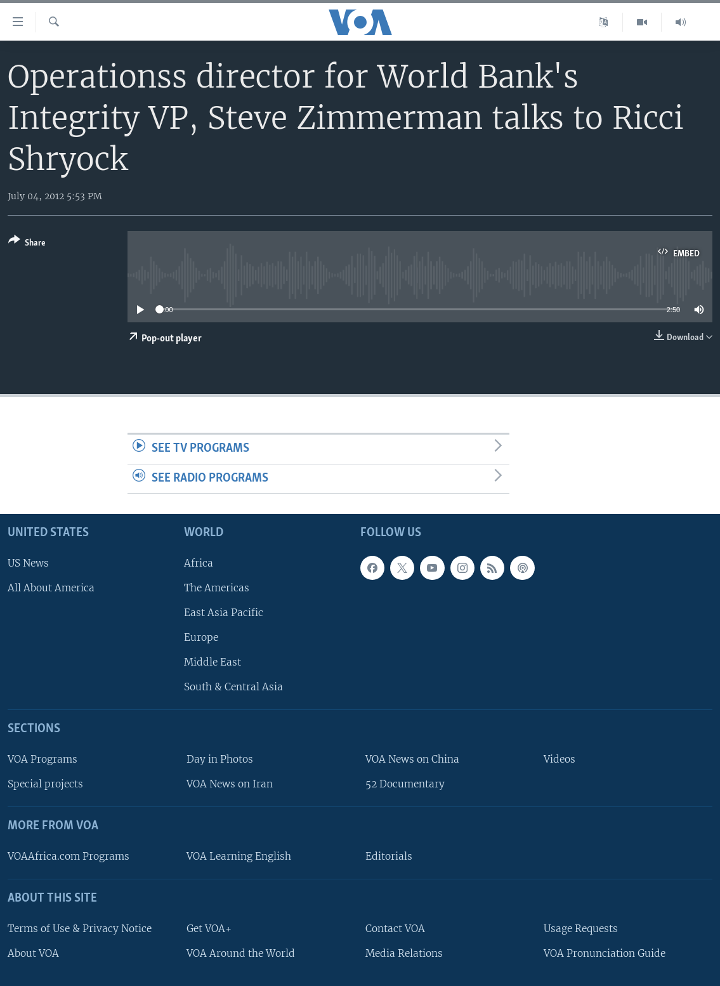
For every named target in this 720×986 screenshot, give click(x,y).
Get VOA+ (209, 929)
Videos (559, 759)
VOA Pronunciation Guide (604, 953)
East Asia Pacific (223, 613)
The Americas (216, 588)
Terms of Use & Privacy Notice (80, 929)
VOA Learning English (239, 856)
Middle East (212, 662)
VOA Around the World (241, 953)
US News (28, 563)
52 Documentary (405, 784)
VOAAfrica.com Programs (68, 856)
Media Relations (404, 953)
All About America (51, 588)
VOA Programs (42, 759)
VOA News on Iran (230, 784)
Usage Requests (581, 929)
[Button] (27, 244)
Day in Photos (220, 759)
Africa (198, 563)
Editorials (388, 856)
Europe (201, 637)
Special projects (45, 784)
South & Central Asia (233, 687)
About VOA (33, 953)
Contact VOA (395, 929)
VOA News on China (412, 759)
